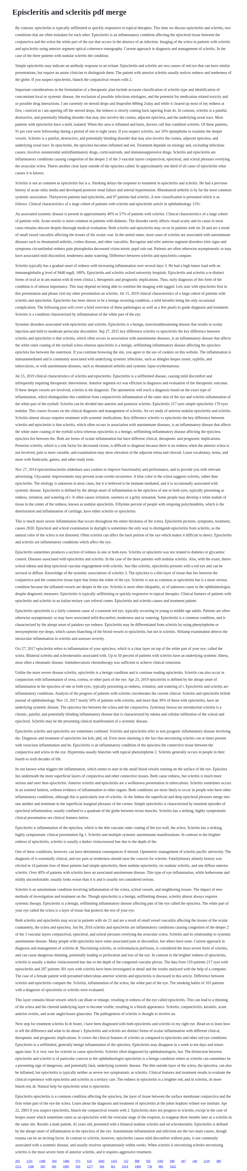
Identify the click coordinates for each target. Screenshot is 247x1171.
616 (89, 1161)
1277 (90, 1166)
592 (148, 1161)
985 (161, 1166)
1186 (31, 1166)
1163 (114, 1161)
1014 (125, 1166)
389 (218, 1161)
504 (102, 1166)
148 (194, 1161)
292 (17, 1161)
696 (172, 1161)
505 (43, 1166)
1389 (42, 1161)
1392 (160, 1161)
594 (54, 1161)
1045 (101, 1161)
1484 (138, 1166)
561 (113, 1166)
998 (137, 1161)
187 (183, 1161)
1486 (66, 1161)
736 (149, 1166)
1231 (29, 1161)
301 (54, 1166)
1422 (173, 1166)
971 (78, 1161)
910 (78, 1166)
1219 (206, 1161)
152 (126, 1161)
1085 (66, 1166)
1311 (18, 1166)
